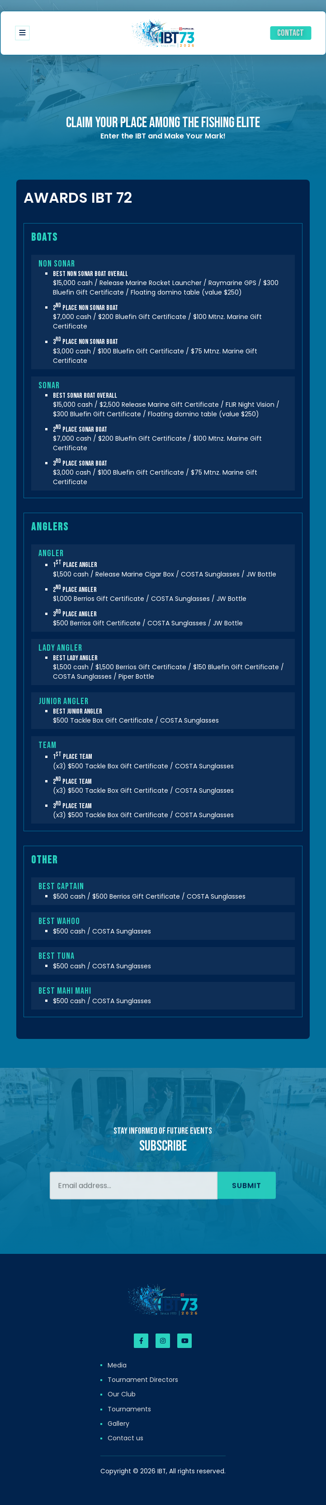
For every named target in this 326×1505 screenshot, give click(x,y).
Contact (290, 33)
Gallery (118, 1423)
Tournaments (129, 1409)
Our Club (122, 1394)
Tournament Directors (143, 1379)
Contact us (125, 1438)
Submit (246, 1198)
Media (117, 1365)
